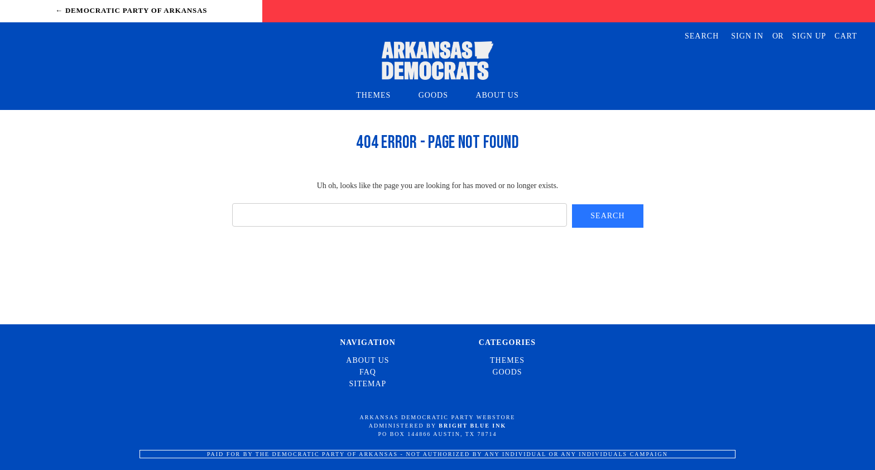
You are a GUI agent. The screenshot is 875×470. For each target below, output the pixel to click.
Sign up (809, 36)
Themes (378, 95)
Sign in (747, 36)
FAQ (367, 372)
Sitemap (368, 384)
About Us (496, 95)
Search (702, 36)
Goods (438, 95)
